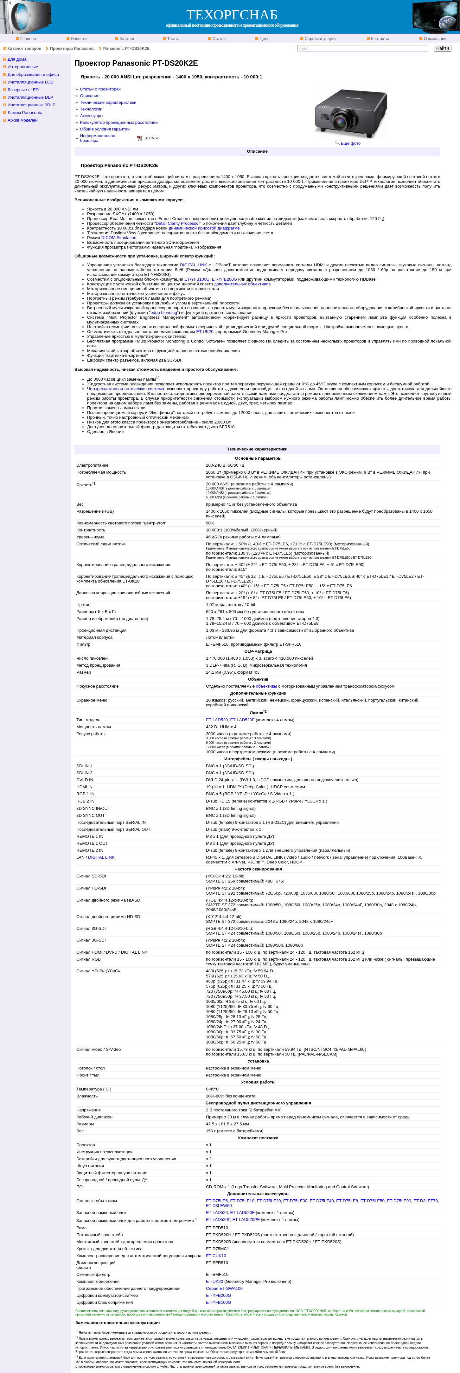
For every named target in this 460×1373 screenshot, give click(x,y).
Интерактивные (23, 66)
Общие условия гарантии (105, 129)
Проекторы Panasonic (72, 48)
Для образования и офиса (33, 74)
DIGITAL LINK (193, 265)
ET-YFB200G (224, 279)
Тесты (172, 38)
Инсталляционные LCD (30, 82)
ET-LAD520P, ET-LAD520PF (233, 1219)
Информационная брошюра (97, 138)
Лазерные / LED (23, 89)
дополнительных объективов (242, 284)
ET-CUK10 (216, 1255)
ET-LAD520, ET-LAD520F (231, 719)
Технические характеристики (108, 102)
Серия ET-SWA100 (224, 1288)
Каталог (126, 38)
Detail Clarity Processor (178, 223)
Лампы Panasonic (25, 112)
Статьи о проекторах (100, 89)
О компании (434, 38)
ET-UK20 (204, 331)
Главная (27, 38)
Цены (264, 38)
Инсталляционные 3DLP (31, 105)
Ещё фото (351, 143)
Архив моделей (23, 120)
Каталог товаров (24, 48)
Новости (78, 38)
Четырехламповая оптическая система (125, 388)
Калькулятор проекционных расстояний (119, 122)
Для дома (17, 59)
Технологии (91, 109)
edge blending (163, 312)
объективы (266, 686)
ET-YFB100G (196, 279)
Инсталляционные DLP (30, 97)
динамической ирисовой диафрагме (204, 228)
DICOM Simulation (118, 237)
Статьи (218, 38)
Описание (89, 95)
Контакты (379, 38)
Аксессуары (91, 115)
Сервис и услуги (319, 38)
